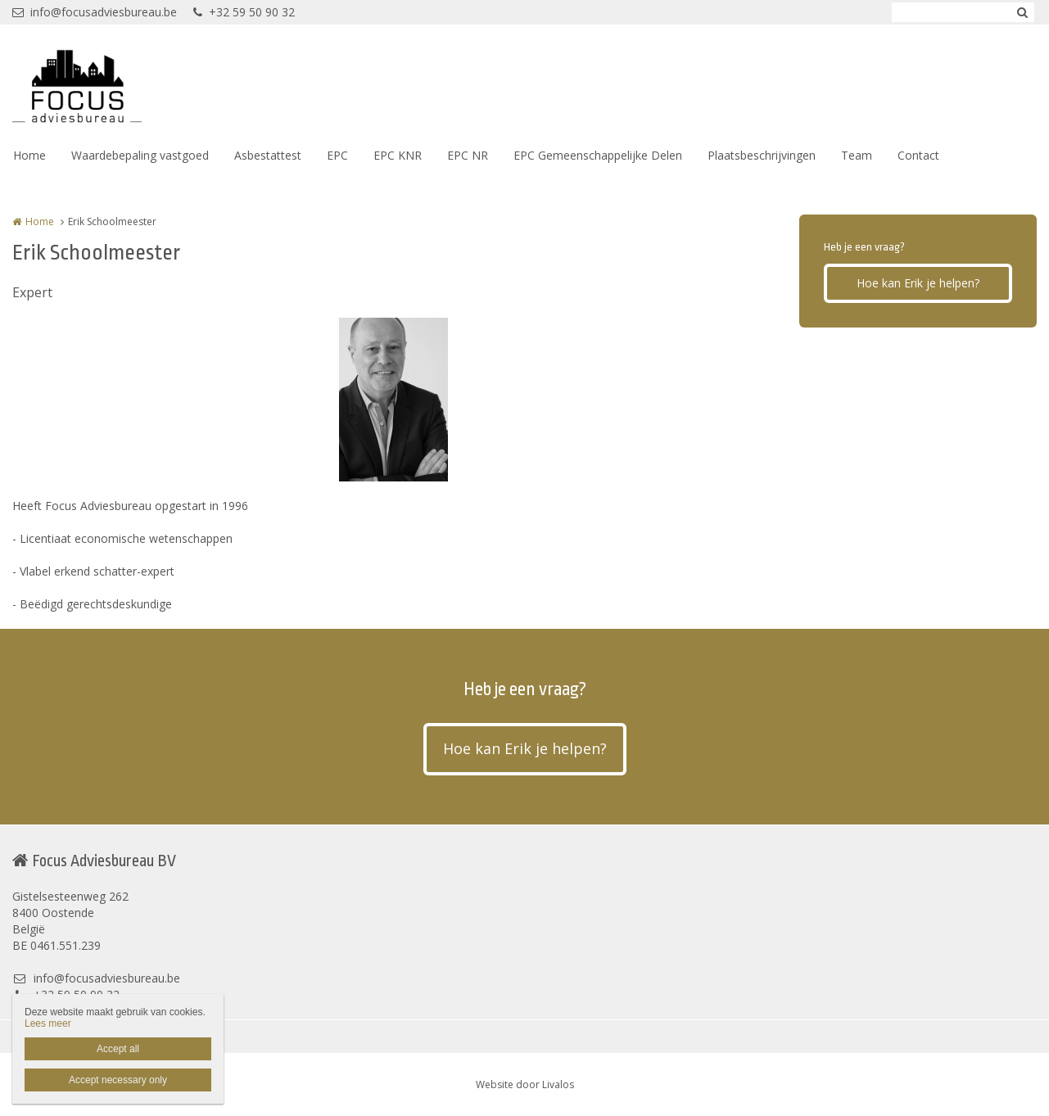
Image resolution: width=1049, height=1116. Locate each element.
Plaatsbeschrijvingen (762, 155)
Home (29, 155)
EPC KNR (397, 155)
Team (856, 155)
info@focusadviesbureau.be (94, 12)
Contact (918, 155)
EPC (337, 155)
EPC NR (467, 155)
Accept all (118, 1049)
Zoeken (1022, 12)
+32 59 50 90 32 (244, 12)
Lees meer (48, 1023)
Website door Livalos (525, 1084)
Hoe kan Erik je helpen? (918, 283)
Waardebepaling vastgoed (140, 155)
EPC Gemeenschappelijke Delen (597, 155)
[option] (393, 399)
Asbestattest (267, 155)
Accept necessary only (118, 1080)
